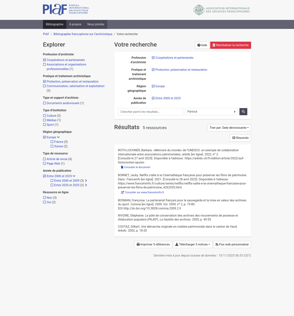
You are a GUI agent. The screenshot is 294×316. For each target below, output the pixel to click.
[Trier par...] (229, 127)
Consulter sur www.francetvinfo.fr (142, 192)
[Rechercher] (243, 111)
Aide (202, 45)
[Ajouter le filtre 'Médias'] (51, 120)
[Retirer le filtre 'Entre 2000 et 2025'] (168, 98)
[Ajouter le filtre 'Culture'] (51, 115)
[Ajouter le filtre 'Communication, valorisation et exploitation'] (75, 86)
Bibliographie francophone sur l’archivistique (82, 34)
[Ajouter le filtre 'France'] (58, 142)
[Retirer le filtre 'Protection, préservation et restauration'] (181, 69)
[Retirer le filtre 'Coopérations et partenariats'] (174, 57)
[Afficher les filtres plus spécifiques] (86, 180)
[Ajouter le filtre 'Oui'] (49, 202)
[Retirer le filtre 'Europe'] (160, 86)
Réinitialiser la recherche (231, 45)
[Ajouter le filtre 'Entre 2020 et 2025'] (66, 185)
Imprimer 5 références (153, 244)
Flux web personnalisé (232, 244)
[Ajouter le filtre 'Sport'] (50, 124)
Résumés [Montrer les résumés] (240, 138)
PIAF (46, 34)
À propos (75, 24)
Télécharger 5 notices (191, 244)
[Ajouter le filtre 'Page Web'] (53, 163)
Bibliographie (54, 24)
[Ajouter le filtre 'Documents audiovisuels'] (63, 103)
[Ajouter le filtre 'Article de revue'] (57, 159)
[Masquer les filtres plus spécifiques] (58, 137)
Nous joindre (95, 24)
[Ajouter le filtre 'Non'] (49, 197)
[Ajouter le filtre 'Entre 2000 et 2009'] (66, 180)
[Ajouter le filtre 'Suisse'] (58, 146)
